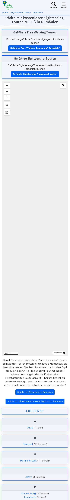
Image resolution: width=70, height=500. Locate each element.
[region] (35, 218)
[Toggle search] (54, 5)
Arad (30, 428)
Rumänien (38, 13)
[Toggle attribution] (64, 353)
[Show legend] (63, 85)
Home (5, 13)
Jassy (28, 477)
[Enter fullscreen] (7, 112)
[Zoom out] (7, 91)
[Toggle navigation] (64, 5)
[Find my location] (7, 105)
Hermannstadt (28, 461)
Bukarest (28, 444)
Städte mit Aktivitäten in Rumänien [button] (35, 392)
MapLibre (58, 353)
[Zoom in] (7, 85)
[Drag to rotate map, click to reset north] (7, 97)
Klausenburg (28, 493)
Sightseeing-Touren (21, 13)
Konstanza (30, 497)
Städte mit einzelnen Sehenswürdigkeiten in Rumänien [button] (35, 401)
